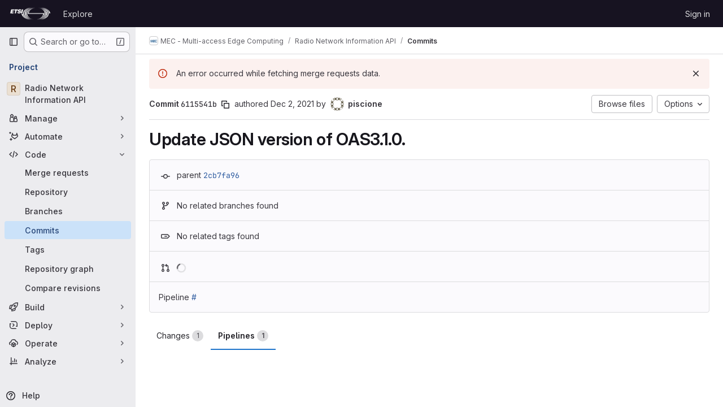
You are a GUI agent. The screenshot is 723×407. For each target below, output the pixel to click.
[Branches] (68, 211)
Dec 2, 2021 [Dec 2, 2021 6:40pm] (292, 104)
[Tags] (68, 249)
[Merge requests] (68, 172)
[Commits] (68, 230)
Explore (78, 14)
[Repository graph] (68, 268)
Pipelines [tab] (243, 335)
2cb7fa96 (221, 175)
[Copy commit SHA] (225, 104)
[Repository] (68, 192)
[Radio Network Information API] (68, 94)
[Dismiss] (696, 73)
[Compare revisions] (68, 288)
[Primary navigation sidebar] (14, 42)
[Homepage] (30, 14)
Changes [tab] (179, 335)
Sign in (697, 14)
